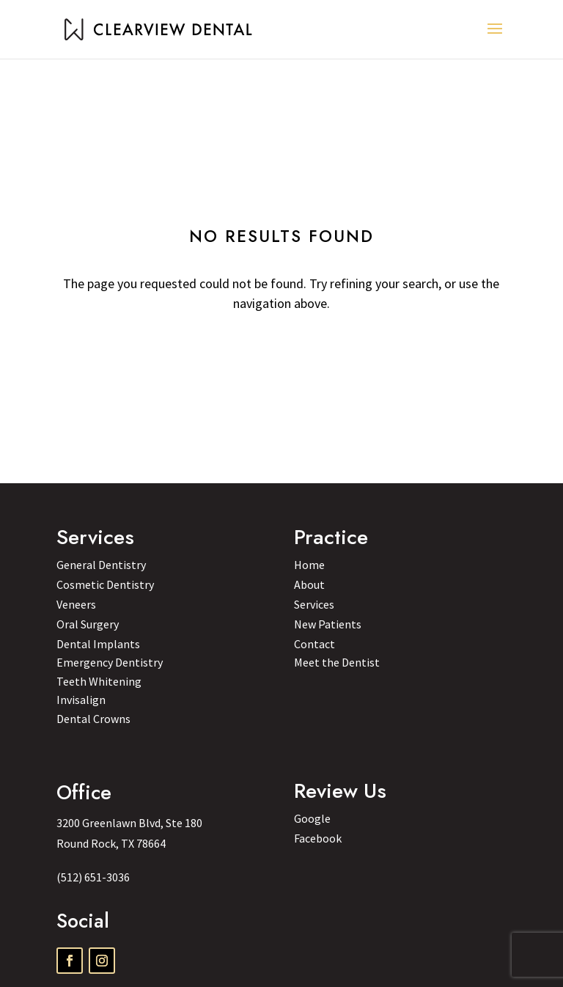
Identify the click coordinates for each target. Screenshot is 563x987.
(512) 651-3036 (93, 877)
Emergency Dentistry (109, 662)
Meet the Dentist (337, 662)
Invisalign (81, 699)
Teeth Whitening (98, 681)
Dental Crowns (93, 718)
